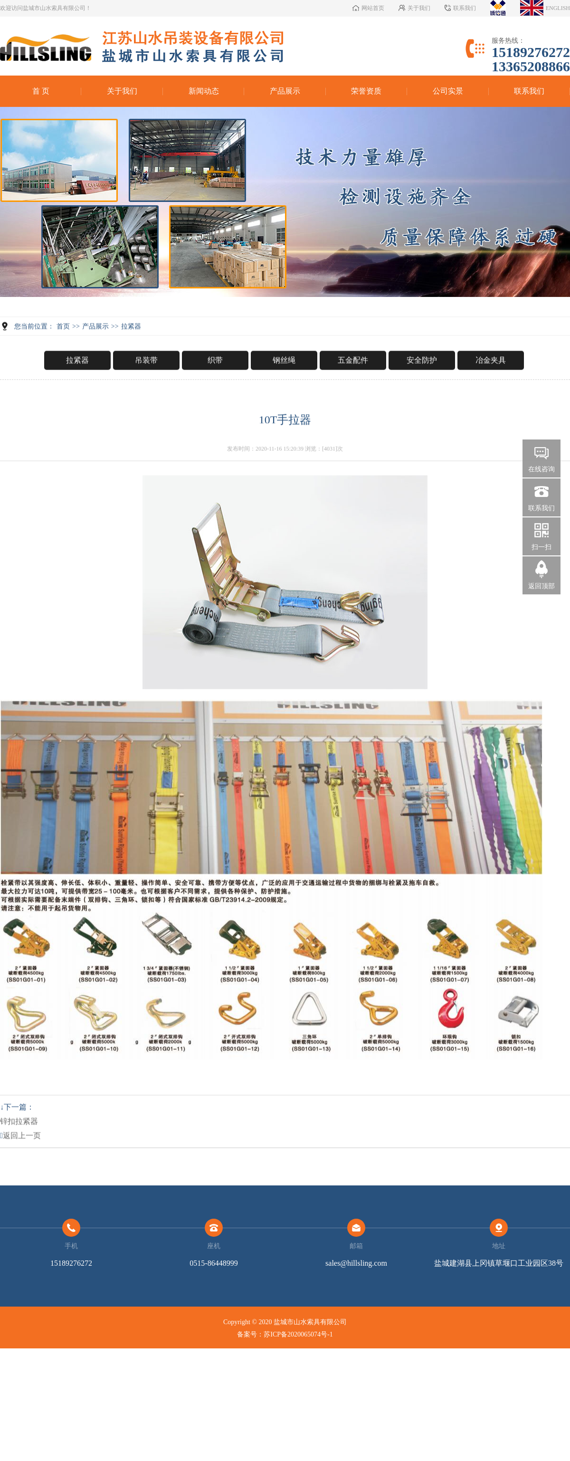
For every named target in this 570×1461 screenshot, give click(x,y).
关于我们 (122, 91)
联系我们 (529, 91)
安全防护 (422, 387)
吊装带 (146, 387)
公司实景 (448, 91)
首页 (63, 353)
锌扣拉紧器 (19, 1148)
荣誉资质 (366, 91)
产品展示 (285, 91)
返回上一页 (20, 1162)
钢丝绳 (284, 387)
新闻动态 (204, 91)
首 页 (40, 91)
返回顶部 (541, 586)
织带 (215, 387)
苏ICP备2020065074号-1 (298, 1334)
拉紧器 (131, 353)
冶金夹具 (490, 387)
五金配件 (353, 387)
